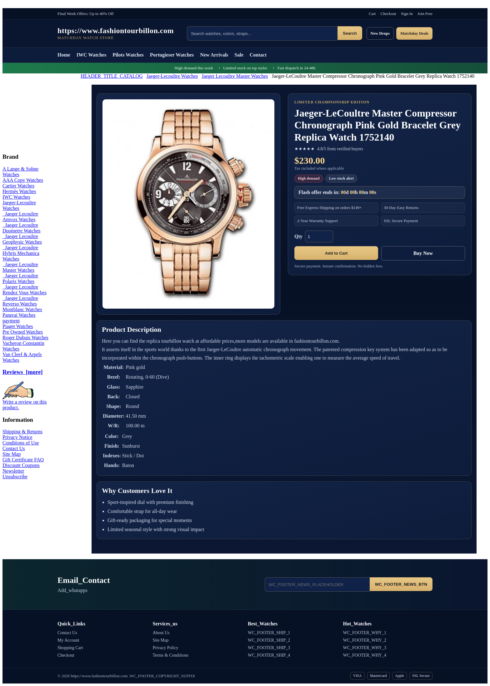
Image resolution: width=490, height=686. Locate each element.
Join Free (425, 13)
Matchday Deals (414, 33)
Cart (372, 13)
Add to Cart (336, 253)
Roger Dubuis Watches (25, 337)
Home (64, 54)
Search (350, 33)
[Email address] (317, 584)
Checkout (388, 13)
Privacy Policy (165, 647)
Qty (298, 236)
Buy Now (423, 253)
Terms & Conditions (170, 655)
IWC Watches (91, 54)
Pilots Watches (128, 54)
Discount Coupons (21, 465)
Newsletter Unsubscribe (15, 473)
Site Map (11, 454)
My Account (68, 640)
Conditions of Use (20, 442)
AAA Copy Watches (22, 180)
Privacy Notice (17, 437)
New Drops (380, 33)
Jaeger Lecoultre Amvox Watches (20, 216)
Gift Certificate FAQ (23, 459)
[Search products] (262, 33)
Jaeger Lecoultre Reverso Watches (20, 301)
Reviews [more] (22, 372)
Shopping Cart (70, 647)
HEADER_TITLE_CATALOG (112, 76)
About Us (161, 632)
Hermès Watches (19, 191)
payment (11, 320)
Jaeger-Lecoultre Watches (172, 76)
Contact (258, 54)
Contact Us (13, 448)
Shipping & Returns (22, 431)
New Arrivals (214, 54)
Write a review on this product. (24, 402)
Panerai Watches (18, 315)
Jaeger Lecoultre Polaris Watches (20, 278)
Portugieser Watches (172, 54)
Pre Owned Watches (22, 332)
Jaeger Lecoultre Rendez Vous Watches (24, 289)
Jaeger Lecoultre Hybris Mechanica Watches (20, 253)
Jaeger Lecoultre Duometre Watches (21, 227)
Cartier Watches (18, 185)
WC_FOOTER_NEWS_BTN (401, 584)
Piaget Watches (17, 326)
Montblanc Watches (22, 309)
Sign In (407, 13)
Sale (238, 54)
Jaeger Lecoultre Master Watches (235, 76)
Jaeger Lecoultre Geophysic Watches (22, 239)
